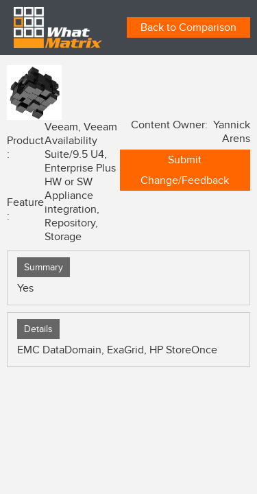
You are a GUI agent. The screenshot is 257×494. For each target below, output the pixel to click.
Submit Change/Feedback (184, 170)
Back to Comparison (188, 27)
